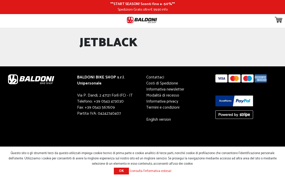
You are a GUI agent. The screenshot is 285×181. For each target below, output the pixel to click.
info (165, 10)
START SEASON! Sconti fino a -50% (142, 4)
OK (121, 171)
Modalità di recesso (162, 95)
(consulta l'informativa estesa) (150, 171)
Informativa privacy (162, 101)
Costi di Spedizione (162, 83)
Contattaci (155, 77)
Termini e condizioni (162, 107)
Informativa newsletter (165, 89)
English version (158, 119)
